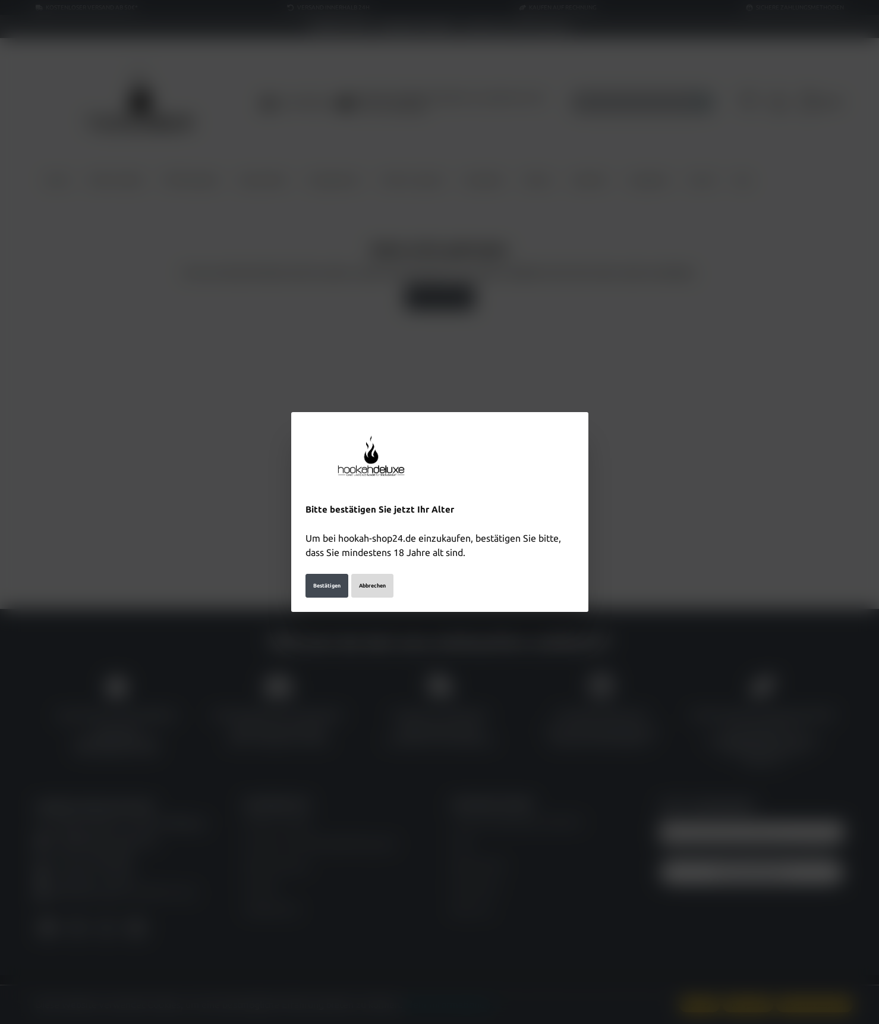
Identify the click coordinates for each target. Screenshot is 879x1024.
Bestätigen (327, 586)
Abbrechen (372, 586)
